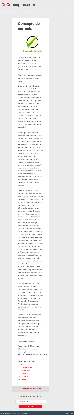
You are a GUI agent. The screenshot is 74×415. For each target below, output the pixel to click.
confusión (24, 376)
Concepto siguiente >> (30, 389)
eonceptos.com (18, 4)
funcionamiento (26, 368)
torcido (23, 365)
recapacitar (25, 371)
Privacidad (24, 413)
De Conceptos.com (5, 413)
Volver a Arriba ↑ (69, 413)
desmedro (24, 379)
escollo (23, 374)
